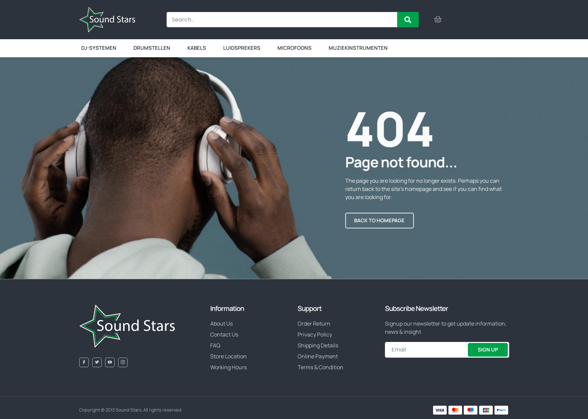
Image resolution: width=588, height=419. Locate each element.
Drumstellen (151, 47)
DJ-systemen (98, 47)
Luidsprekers (241, 47)
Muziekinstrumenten (358, 47)
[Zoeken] (408, 19)
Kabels (196, 47)
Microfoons (294, 47)
